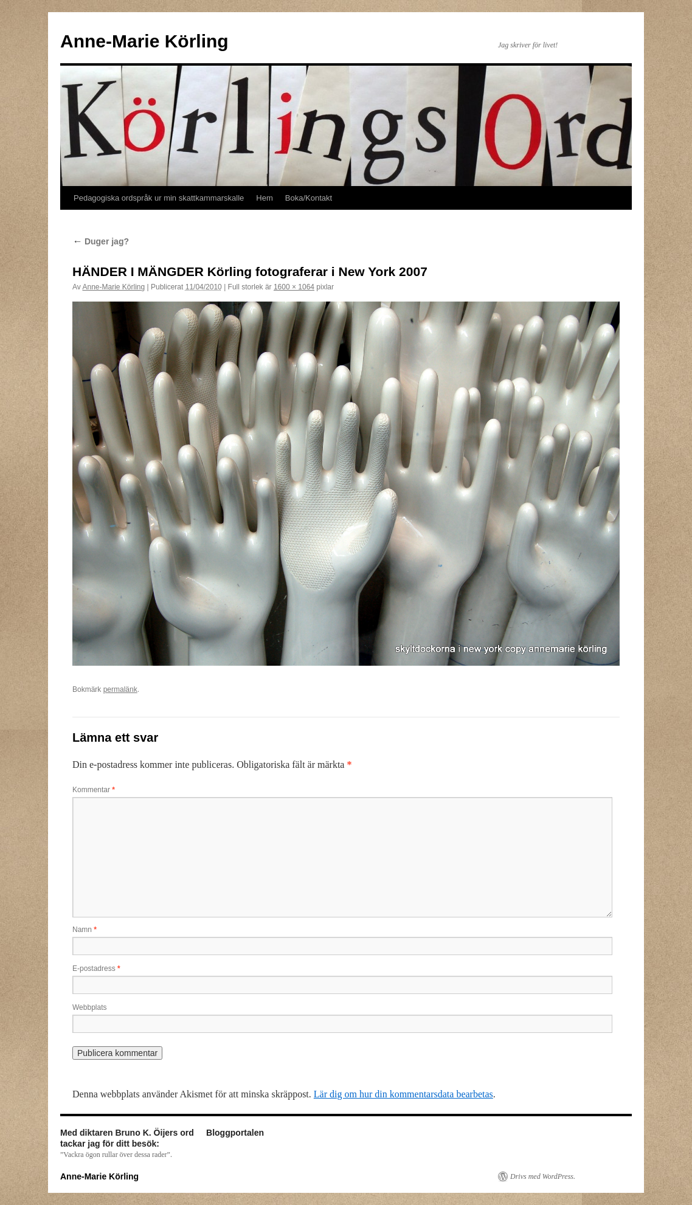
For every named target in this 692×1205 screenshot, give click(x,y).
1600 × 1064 (294, 287)
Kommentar (93, 789)
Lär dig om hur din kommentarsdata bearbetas (403, 1094)
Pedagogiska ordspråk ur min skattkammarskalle (159, 197)
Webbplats (89, 1007)
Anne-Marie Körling (144, 41)
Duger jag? (100, 241)
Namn (84, 929)
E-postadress (96, 968)
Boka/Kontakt (308, 197)
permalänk (120, 689)
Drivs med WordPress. (542, 1176)
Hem (264, 197)
